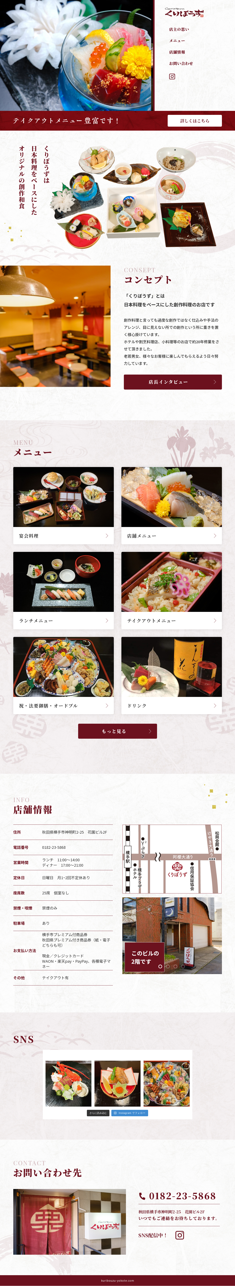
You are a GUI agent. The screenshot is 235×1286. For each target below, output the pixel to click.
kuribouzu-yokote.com (117, 1281)
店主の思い (179, 29)
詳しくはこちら (194, 121)
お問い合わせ (181, 63)
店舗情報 (177, 52)
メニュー (177, 40)
